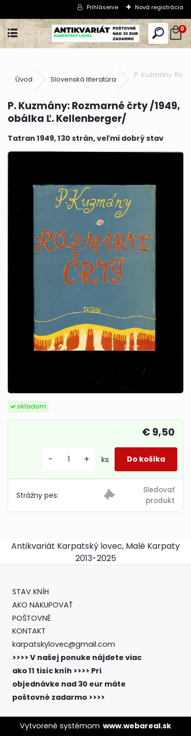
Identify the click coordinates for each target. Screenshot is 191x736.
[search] (158, 33)
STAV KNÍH (31, 592)
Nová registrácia (159, 7)
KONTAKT (29, 631)
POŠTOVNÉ (31, 618)
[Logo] (95, 33)
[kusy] (69, 459)
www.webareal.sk (137, 726)
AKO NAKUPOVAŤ (42, 605)
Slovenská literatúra (83, 79)
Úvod (24, 79)
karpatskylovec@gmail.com (63, 644)
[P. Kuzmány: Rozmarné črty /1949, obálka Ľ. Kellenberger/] (95, 272)
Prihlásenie (102, 7)
